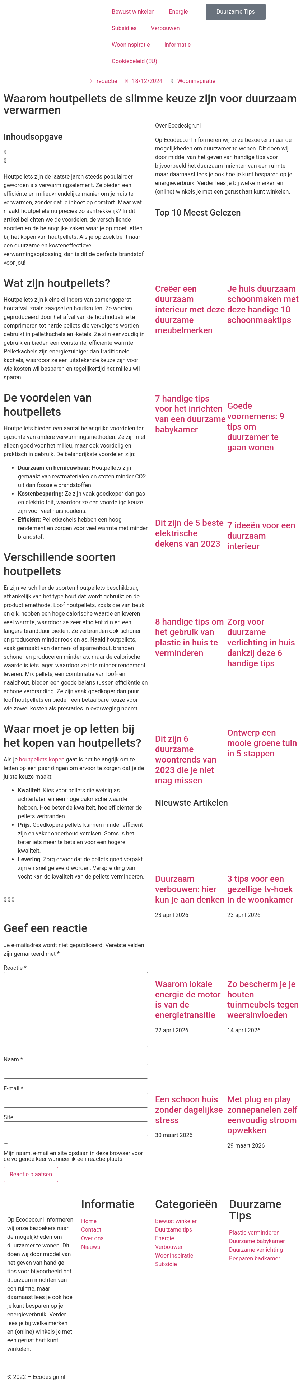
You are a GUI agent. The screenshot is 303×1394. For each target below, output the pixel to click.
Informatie (177, 44)
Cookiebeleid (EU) (134, 61)
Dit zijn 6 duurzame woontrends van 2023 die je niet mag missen (185, 759)
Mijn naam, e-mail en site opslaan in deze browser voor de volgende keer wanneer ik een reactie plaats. (73, 1156)
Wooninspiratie (131, 44)
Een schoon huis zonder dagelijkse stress (189, 1109)
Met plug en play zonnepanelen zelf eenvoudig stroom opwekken (262, 1114)
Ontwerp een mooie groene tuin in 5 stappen (262, 743)
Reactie (15, 968)
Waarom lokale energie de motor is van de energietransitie (188, 999)
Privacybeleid (172, 1377)
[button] (76, 152)
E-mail (13, 1089)
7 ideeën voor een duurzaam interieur (261, 535)
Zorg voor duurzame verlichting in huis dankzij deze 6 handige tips (261, 642)
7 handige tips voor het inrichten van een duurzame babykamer (190, 414)
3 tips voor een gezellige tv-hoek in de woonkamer (261, 889)
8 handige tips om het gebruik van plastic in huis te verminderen (189, 637)
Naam (13, 1059)
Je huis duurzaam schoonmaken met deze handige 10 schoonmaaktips (263, 304)
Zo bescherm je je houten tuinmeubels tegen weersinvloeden (263, 999)
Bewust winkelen (133, 11)
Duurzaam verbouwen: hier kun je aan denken (189, 889)
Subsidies (124, 28)
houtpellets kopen (42, 759)
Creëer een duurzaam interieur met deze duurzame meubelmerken (190, 309)
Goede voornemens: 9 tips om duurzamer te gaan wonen (255, 426)
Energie (178, 11)
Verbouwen (165, 28)
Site (8, 1117)
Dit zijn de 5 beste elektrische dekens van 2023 (189, 533)
